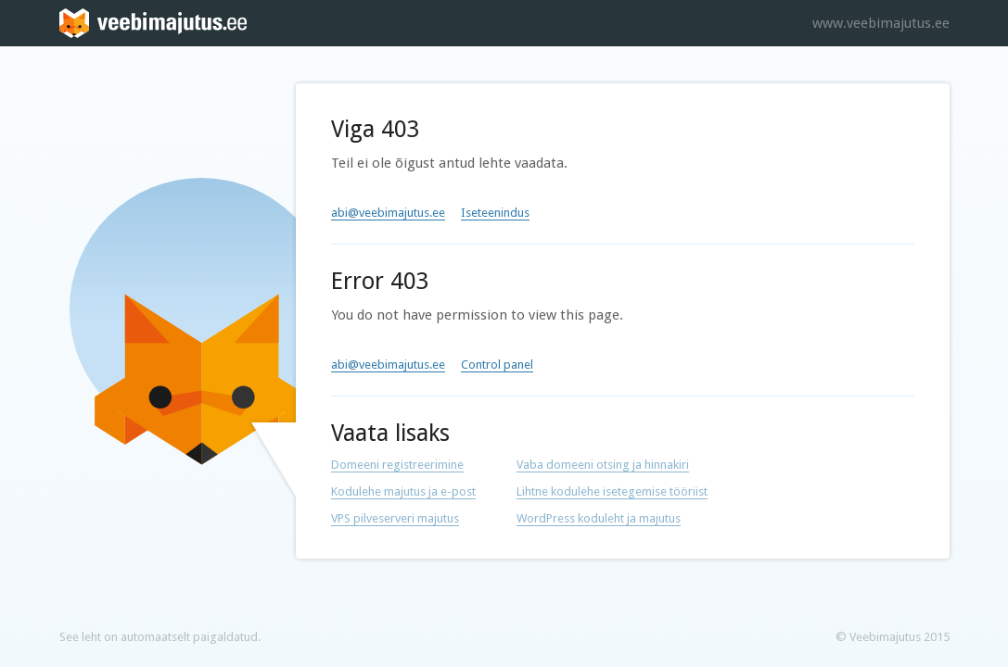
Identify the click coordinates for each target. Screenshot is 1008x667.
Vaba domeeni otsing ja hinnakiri (603, 465)
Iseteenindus (495, 213)
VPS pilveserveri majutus (395, 518)
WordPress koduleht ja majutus (599, 518)
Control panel (497, 364)
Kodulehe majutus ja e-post (403, 491)
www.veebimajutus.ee (881, 23)
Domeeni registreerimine (397, 465)
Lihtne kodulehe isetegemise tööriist (612, 491)
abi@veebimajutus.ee (388, 213)
